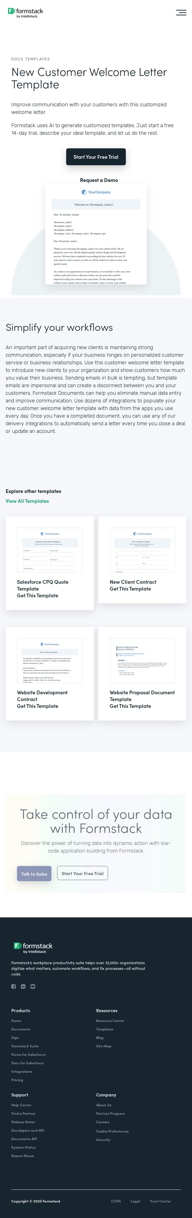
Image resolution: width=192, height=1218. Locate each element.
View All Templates (27, 500)
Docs (17, 59)
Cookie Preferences (112, 1131)
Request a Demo (99, 180)
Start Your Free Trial (96, 156)
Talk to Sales (34, 879)
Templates (37, 59)
